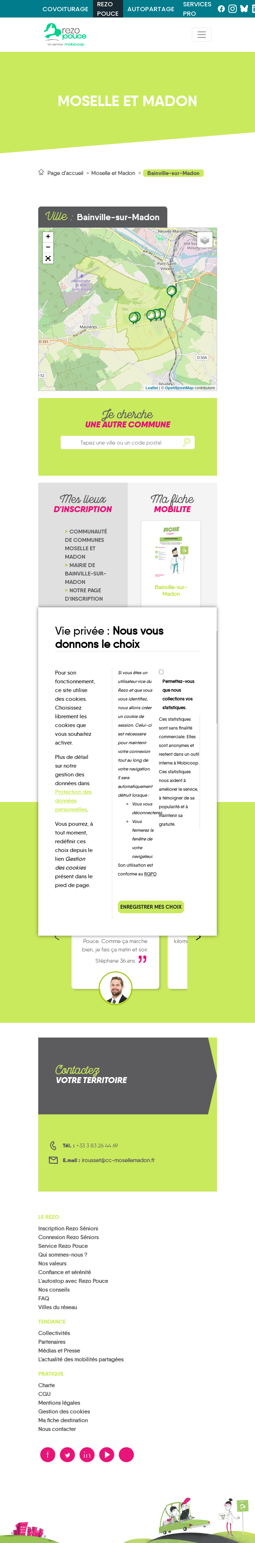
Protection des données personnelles (73, 801)
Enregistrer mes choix (151, 906)
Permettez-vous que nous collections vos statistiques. (178, 694)
